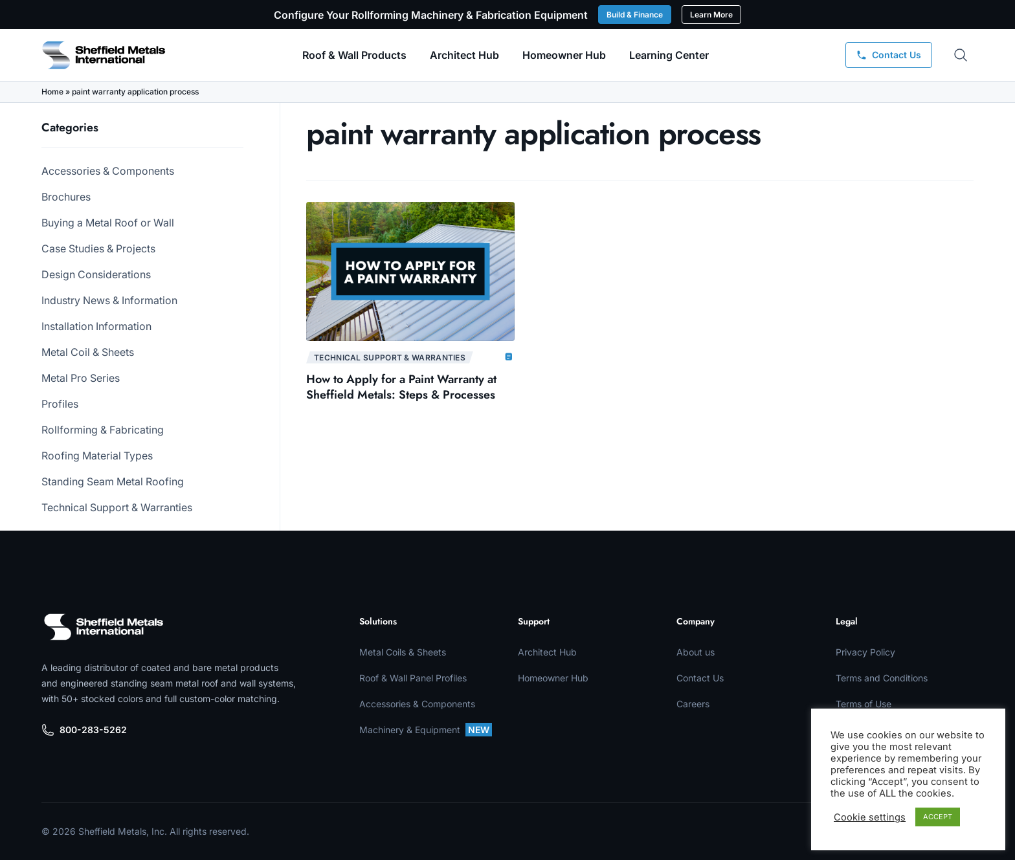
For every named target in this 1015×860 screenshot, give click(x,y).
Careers (692, 703)
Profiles (59, 403)
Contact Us (700, 677)
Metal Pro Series (80, 377)
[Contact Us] (888, 55)
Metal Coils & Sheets (402, 651)
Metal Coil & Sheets (87, 352)
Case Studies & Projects (98, 248)
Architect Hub (464, 55)
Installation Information (96, 326)
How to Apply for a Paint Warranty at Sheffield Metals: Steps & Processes (401, 387)
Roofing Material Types (97, 455)
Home (52, 91)
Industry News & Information (109, 300)
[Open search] (961, 55)
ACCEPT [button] (937, 816)
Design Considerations (96, 274)
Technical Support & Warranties (116, 507)
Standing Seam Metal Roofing (112, 481)
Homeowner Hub (564, 55)
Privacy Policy (865, 651)
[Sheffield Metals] (103, 627)
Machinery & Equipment (425, 729)
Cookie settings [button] (870, 817)
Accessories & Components (107, 170)
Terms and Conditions (882, 677)
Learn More (711, 14)
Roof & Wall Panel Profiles (413, 677)
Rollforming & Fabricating (102, 429)
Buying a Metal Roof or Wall (107, 222)
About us (695, 651)
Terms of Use (863, 703)
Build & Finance (635, 14)
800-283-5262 (84, 729)
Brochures (66, 196)
